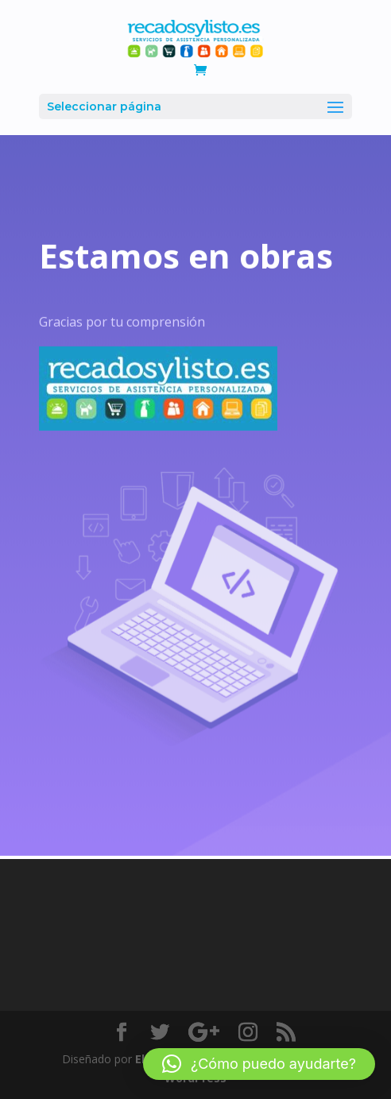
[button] (259, 1064)
